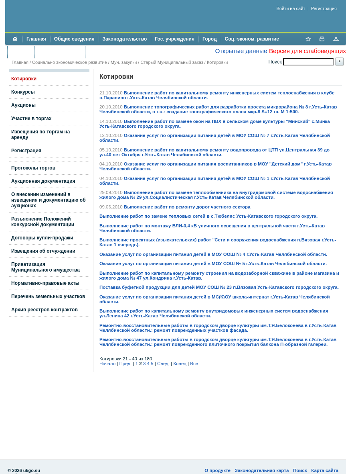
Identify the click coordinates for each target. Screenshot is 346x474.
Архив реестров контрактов (44, 310)
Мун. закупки (124, 62)
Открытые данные (241, 50)
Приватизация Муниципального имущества (45, 267)
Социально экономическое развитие (69, 62)
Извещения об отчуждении (43, 251)
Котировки (23, 79)
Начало (107, 363)
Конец (179, 363)
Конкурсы (23, 92)
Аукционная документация (43, 181)
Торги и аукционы (59, 52)
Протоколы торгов (33, 168)
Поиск (300, 470)
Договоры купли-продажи (42, 238)
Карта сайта (324, 470)
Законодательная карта (262, 470)
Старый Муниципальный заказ (171, 62)
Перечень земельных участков (48, 296)
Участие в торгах (31, 118)
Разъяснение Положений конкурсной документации (42, 221)
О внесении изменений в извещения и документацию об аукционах (48, 200)
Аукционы (23, 105)
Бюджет (20, 52)
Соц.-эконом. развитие (252, 39)
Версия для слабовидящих (307, 50)
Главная (36, 39)
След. (163, 363)
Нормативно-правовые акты (45, 283)
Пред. (125, 363)
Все (194, 363)
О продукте (217, 470)
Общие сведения (74, 39)
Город (209, 39)
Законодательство (125, 39)
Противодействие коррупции (123, 52)
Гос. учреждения (174, 39)
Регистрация (324, 8)
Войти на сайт (291, 8)
